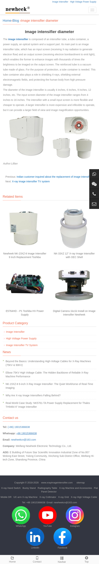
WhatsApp (21, 516)
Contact (37, 559)
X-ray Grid (63, 497)
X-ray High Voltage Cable (84, 497)
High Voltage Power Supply (83, 2)
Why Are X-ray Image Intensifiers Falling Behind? (33, 395)
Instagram (75, 516)
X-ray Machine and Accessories (75, 488)
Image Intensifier (60, 2)
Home (7, 20)
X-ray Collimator (47, 497)
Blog (15, 20)
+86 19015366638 (35, 502)
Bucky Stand (29, 488)
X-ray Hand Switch (11, 488)
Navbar (62, 559)
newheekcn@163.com (23, 439)
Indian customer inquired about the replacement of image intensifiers (55, 176)
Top (86, 559)
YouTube (48, 516)
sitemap (80, 482)
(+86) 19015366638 (19, 427)
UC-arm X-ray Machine (26, 497)
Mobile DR (6, 497)
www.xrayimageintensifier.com (56, 482)
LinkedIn (35, 538)
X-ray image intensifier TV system (31, 181)
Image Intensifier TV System (22, 345)
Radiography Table (47, 488)
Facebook (63, 538)
